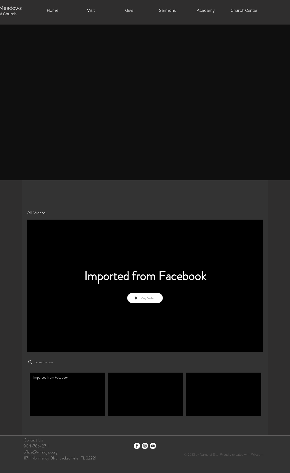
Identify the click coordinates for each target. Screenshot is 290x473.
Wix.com (257, 455)
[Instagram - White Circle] (145, 446)
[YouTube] (153, 446)
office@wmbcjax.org (41, 452)
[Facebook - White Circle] (137, 446)
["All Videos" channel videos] (145, 400)
